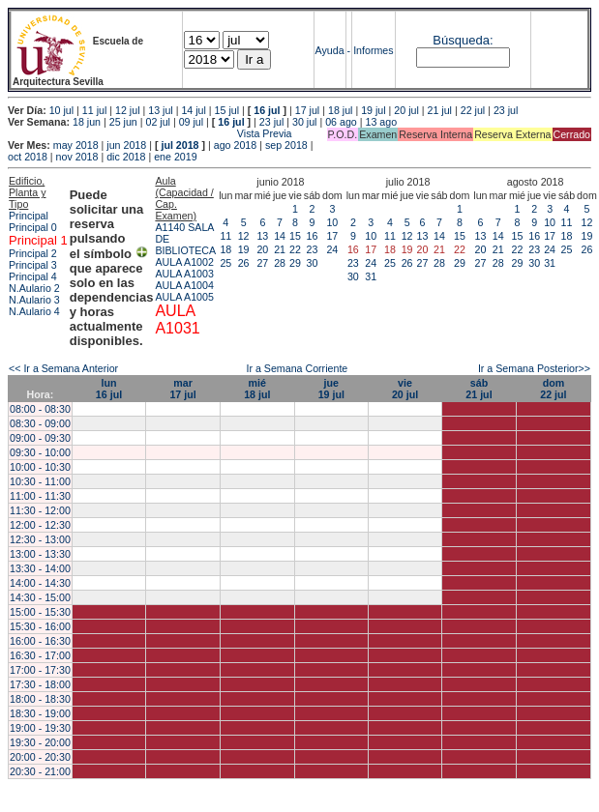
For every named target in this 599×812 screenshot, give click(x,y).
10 (332, 222)
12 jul (127, 110)
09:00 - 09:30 (40, 438)
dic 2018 (125, 156)
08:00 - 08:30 (40, 409)
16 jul (267, 110)
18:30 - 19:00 (40, 713)
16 (311, 236)
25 (225, 263)
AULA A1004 (184, 285)
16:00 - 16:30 (40, 641)
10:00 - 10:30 (40, 467)
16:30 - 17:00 (40, 655)
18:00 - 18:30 (40, 699)
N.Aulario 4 (34, 311)
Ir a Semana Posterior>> (534, 368)
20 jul (406, 110)
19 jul (373, 110)
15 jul (227, 110)
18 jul (340, 110)
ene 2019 (175, 156)
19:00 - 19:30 (40, 728)
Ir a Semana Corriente (296, 368)
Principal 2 (33, 253)
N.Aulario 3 (34, 299)
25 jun (123, 122)
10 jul (61, 110)
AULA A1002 (184, 262)
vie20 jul (405, 388)
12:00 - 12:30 (40, 525)
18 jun (87, 122)
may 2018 (76, 145)
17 (332, 236)
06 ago (341, 122)
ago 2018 (235, 145)
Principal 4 (33, 276)
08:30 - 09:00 (40, 423)
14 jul (193, 110)
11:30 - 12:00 (40, 510)
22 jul (473, 110)
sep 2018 (286, 145)
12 (244, 236)
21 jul (440, 110)
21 (279, 249)
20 (262, 249)
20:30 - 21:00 (40, 771)
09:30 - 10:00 (40, 452)
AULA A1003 (184, 273)
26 (244, 263)
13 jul (160, 110)
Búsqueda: (463, 40)
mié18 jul (257, 388)
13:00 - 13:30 (40, 554)
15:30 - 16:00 (40, 626)
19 (244, 249)
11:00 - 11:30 (40, 496)
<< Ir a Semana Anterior (63, 368)
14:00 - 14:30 (40, 583)
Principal (28, 215)
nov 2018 (77, 156)
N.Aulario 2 (34, 288)
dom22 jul (553, 388)
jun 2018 (126, 145)
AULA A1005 (184, 297)
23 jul (506, 110)
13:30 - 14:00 (40, 568)
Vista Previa (150, 133)
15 (295, 236)
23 (311, 249)
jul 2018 (179, 145)
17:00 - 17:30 (40, 670)
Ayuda (329, 50)
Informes (373, 50)
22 (295, 249)
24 (332, 249)
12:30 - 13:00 (40, 539)
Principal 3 (33, 265)
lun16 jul (109, 388)
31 (370, 276)
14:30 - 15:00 (40, 597)
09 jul (191, 122)
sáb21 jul (478, 388)
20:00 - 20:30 (40, 757)
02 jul (157, 122)
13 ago (381, 122)
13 (262, 236)
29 (295, 263)
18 (225, 249)
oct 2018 (27, 156)
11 (225, 236)
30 (311, 263)
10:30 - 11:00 (40, 481)
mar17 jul (182, 388)
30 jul (304, 122)
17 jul (307, 110)
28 (279, 263)
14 (279, 236)
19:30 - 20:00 (40, 742)
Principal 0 (33, 227)
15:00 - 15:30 (40, 612)
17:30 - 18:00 (40, 684)
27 (262, 263)
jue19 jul (331, 388)
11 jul (94, 110)
